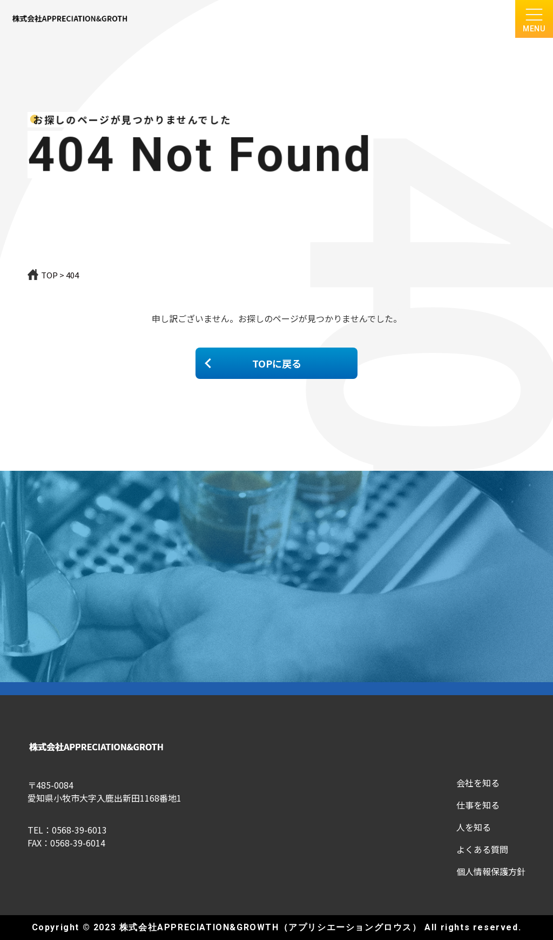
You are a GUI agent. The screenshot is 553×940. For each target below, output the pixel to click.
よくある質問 (482, 849)
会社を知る (478, 782)
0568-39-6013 (79, 829)
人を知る (473, 827)
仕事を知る (478, 805)
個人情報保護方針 (490, 871)
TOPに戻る (276, 363)
